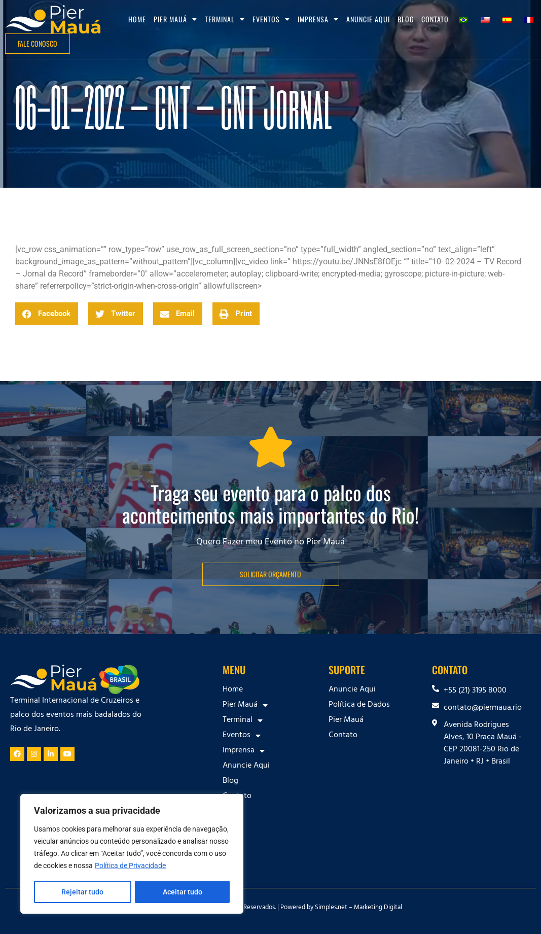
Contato (435, 19)
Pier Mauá (175, 19)
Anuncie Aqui (368, 19)
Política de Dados (359, 705)
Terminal (225, 19)
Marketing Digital (378, 908)
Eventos (271, 19)
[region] (131, 854)
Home (137, 19)
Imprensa (318, 19)
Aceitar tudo (182, 892)
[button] (46, 313)
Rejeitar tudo (82, 892)
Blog (406, 19)
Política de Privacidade (130, 866)
